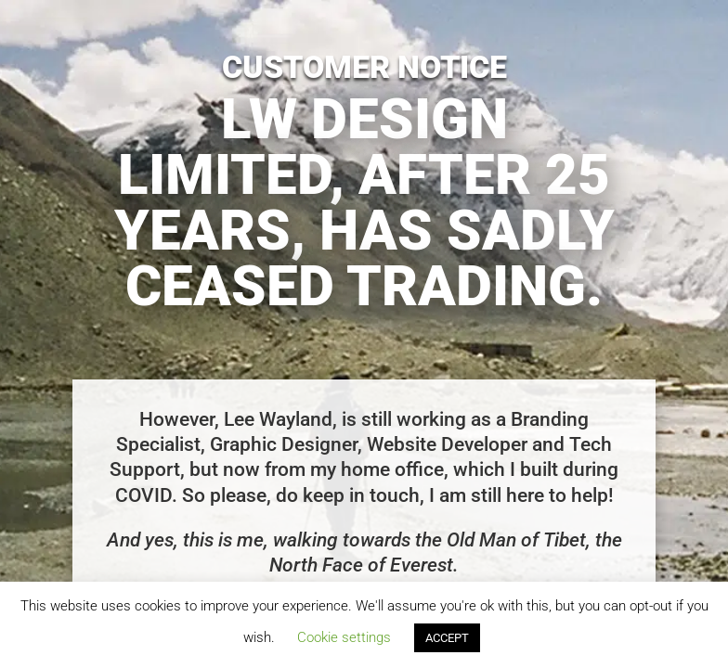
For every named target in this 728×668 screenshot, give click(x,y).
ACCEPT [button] (447, 638)
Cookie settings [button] (344, 637)
